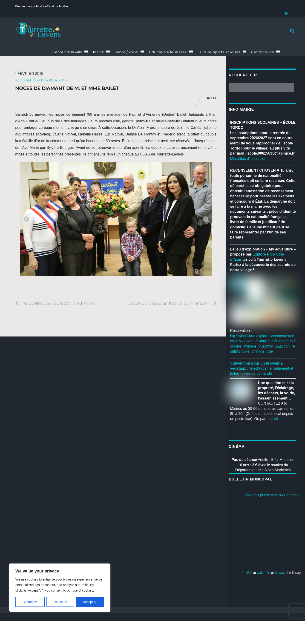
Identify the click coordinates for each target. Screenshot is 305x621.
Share (211, 98)
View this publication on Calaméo (272, 495)
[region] (59, 588)
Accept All (90, 602)
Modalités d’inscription (248, 159)
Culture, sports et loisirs (219, 52)
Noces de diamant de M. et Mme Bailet (67, 88)
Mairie (98, 52)
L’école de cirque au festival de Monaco (171, 303)
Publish (246, 573)
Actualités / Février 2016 (41, 80)
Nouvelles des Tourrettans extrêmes (55, 303)
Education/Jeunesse (168, 52)
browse (280, 573)
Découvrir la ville (67, 52)
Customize (30, 602)
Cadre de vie (262, 52)
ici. (276, 419)
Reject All (60, 602)
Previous (26, 219)
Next (205, 219)
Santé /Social (126, 52)
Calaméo (263, 573)
